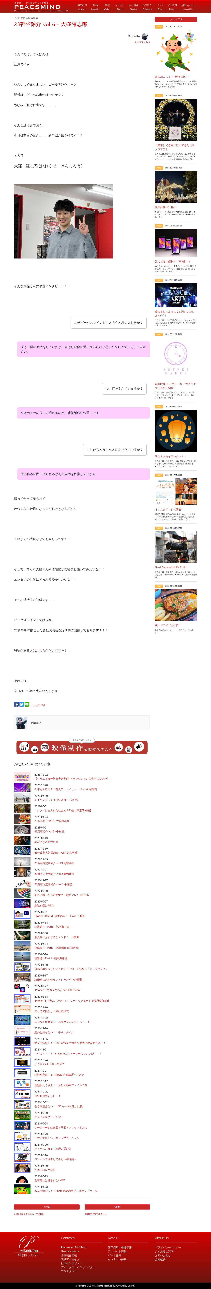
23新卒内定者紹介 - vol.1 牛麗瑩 (53, 884)
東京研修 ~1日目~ (166, 207)
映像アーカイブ (70, 1259)
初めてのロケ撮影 (45, 1169)
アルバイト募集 (117, 1251)
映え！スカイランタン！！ (171, 456)
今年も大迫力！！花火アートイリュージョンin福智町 (65, 789)
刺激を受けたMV (44, 905)
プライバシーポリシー (168, 1247)
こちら (40, 650)
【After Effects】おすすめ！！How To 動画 (59, 916)
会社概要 (160, 1259)
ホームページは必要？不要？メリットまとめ (60, 1127)
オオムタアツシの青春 (168, 509)
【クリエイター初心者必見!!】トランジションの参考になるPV (71, 778)
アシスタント (69, 1271)
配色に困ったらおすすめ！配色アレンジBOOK (61, 895)
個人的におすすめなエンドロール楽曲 (56, 937)
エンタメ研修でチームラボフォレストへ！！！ (62, 1021)
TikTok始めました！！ (47, 1095)
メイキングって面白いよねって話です (56, 799)
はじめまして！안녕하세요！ (172, 76)
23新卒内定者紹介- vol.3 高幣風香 (54, 863)
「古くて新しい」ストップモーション (56, 1138)
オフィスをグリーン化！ (48, 1117)
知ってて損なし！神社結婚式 (51, 1011)
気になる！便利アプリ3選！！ (173, 261)
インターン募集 (117, 1259)
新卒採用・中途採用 (120, 1247)
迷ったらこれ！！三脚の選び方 (52, 1148)
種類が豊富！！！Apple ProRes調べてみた (59, 1074)
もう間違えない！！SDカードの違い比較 (58, 1106)
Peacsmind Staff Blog (73, 1247)
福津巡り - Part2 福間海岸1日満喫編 (56, 947)
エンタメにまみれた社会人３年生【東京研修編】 (63, 810)
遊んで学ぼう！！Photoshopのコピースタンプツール (65, 1191)
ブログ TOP (176, 19)
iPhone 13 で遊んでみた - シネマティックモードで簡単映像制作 (72, 1000)
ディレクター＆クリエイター (78, 1267)
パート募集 (114, 1255)
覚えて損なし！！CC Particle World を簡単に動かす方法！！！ (71, 1043)
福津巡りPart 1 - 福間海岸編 (50, 958)
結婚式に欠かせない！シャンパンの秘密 (58, 979)
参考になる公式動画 (46, 842)
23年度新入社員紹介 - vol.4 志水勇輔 (55, 852)
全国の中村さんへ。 (96, 1214)
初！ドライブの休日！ (168, 625)
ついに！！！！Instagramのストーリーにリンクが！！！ (68, 1053)
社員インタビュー (71, 1263)
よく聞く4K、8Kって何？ (49, 1064)
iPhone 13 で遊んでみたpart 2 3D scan (57, 990)
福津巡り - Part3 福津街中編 (51, 926)
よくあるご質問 (164, 1251)
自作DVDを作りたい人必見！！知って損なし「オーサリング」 (71, 969)
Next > (117, 1207)
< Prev (47, 1207)
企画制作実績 (69, 1255)
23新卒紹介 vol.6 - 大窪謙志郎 (51, 821)
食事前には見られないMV (49, 1180)
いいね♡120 (142, 41)
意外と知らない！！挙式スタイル (54, 1032)
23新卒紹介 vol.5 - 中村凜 (49, 831)
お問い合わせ (163, 1255)
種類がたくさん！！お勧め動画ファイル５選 (60, 1085)
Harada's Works (70, 1251)
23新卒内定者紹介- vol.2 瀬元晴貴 (54, 873)
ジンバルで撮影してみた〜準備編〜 (55, 1159)
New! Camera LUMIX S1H (170, 567)
